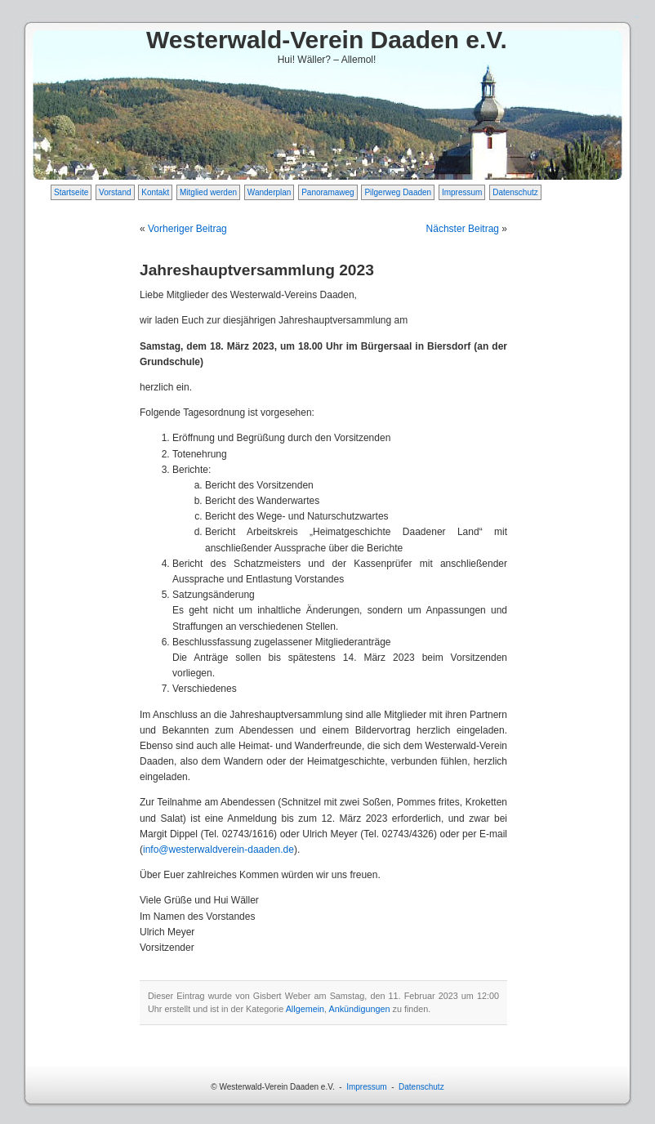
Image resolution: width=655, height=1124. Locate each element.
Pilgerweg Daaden (397, 192)
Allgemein (305, 1009)
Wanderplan (269, 192)
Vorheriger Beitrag (187, 228)
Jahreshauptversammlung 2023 (257, 270)
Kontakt (155, 192)
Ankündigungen (359, 1009)
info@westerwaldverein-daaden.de (218, 849)
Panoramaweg (327, 192)
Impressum (462, 192)
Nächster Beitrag (462, 228)
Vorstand (115, 192)
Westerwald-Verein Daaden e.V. (326, 39)
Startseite (71, 192)
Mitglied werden (208, 192)
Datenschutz (515, 192)
